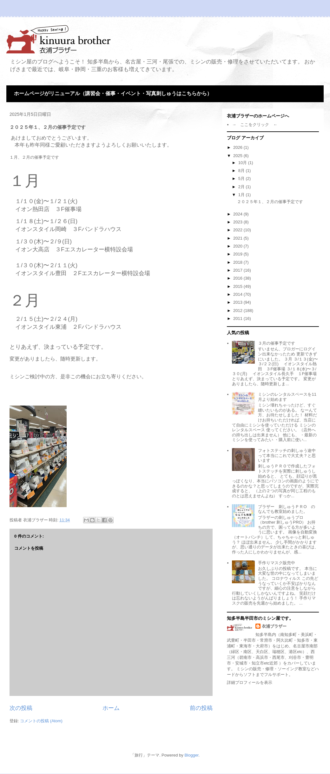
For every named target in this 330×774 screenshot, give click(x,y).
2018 (238, 262)
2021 (238, 238)
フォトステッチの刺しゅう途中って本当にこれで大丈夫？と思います (287, 455)
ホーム (111, 708)
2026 (238, 147)
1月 (242, 194)
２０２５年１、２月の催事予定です (270, 201)
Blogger (191, 755)
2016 (238, 278)
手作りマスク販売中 (276, 562)
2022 (238, 230)
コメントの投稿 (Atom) (41, 720)
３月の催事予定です (276, 343)
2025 (238, 155)
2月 (242, 186)
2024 (238, 214)
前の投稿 (201, 708)
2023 (238, 222)
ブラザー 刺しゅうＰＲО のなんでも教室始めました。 (286, 509)
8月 (242, 170)
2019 (238, 254)
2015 (238, 286)
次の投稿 (21, 708)
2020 (238, 246)
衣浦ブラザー (274, 626)
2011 (238, 318)
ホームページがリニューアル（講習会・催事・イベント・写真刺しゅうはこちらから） (113, 93)
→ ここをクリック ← (254, 124)
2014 (238, 294)
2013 (238, 302)
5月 (242, 178)
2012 (238, 310)
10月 (243, 162)
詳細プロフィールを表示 (249, 682)
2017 (238, 270)
